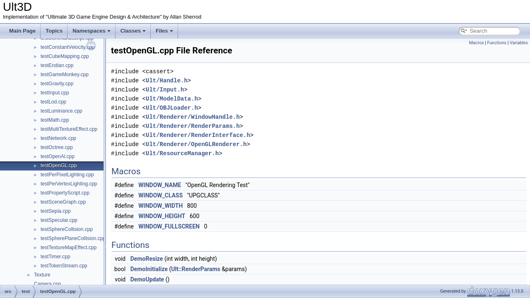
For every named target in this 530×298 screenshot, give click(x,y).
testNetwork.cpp (58, 138)
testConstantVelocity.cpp (68, 47)
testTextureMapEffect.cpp (68, 247)
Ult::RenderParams (195, 269)
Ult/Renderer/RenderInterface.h (198, 135)
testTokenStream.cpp (64, 266)
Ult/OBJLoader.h (172, 108)
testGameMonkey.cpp (65, 74)
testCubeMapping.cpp (65, 56)
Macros (476, 43)
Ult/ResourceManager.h (182, 153)
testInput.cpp (55, 93)
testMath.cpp (55, 120)
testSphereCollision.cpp (67, 229)
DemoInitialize (149, 269)
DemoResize (146, 258)
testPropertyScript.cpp (65, 193)
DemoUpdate (147, 279)
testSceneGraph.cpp (63, 202)
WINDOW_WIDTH (160, 205)
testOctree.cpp (57, 147)
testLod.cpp (53, 102)
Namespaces (91, 31)
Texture (42, 275)
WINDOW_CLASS (160, 195)
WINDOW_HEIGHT (161, 216)
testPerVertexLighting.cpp (69, 184)
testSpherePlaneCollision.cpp (73, 238)
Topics (54, 31)
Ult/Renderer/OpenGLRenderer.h (196, 144)
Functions (496, 43)
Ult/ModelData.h (172, 99)
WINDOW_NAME (159, 185)
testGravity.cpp (57, 84)
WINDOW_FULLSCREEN (169, 226)
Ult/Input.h (165, 90)
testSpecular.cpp (59, 220)
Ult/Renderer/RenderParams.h (193, 126)
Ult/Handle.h (167, 80)
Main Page (22, 31)
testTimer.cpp (55, 257)
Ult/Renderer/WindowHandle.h (193, 117)
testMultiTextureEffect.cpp (69, 129)
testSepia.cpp (56, 211)
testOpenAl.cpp (58, 156)
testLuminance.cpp (61, 111)
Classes (133, 31)
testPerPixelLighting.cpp (67, 175)
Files (164, 31)
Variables (519, 43)
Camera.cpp (47, 284)
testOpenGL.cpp (59, 165)
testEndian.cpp (57, 65)
